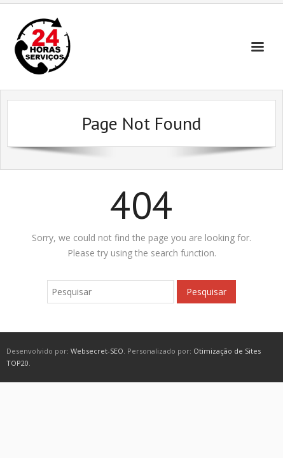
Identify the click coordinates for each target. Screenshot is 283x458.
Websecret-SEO (97, 351)
